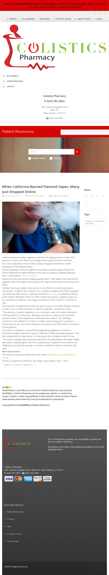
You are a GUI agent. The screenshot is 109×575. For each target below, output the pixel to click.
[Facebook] (95, 13)
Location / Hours (62, 19)
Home (66, 132)
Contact (10, 519)
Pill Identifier (27, 19)
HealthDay (25, 405)
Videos (55, 158)
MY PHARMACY (10, 76)
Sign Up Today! (82, 19)
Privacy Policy (12, 541)
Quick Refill (44, 19)
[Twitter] (105, 13)
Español (12, 19)
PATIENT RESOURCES (12, 81)
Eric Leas (52, 294)
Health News (36, 158)
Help (8, 526)
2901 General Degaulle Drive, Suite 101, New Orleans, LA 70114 (36, 3)
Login (98, 19)
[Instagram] (100, 13)
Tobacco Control (29, 275)
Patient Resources (81, 132)
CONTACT (8, 86)
